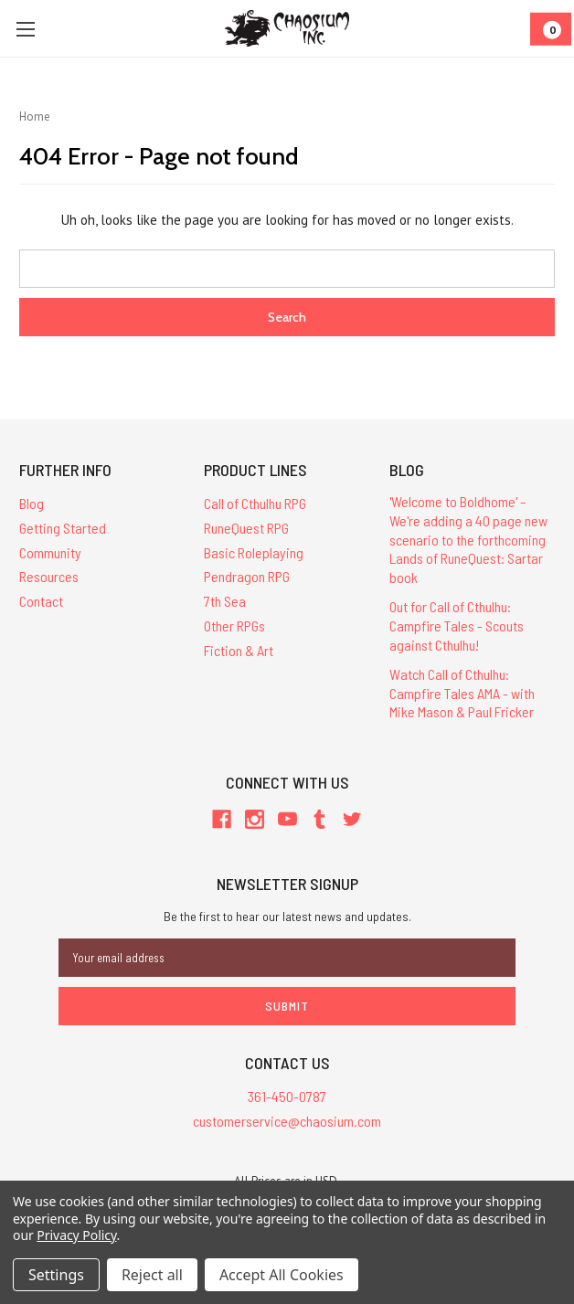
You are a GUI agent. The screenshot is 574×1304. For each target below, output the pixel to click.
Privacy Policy (76, 1235)
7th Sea (225, 601)
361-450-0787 (287, 1096)
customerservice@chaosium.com (287, 1120)
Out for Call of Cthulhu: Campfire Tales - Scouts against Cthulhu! (456, 625)
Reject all (152, 1275)
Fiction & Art (238, 650)
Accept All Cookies (281, 1275)
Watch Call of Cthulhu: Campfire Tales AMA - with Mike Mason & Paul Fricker (462, 693)
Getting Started (62, 527)
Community (50, 552)
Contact (41, 601)
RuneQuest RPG (246, 527)
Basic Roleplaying (253, 552)
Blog (31, 503)
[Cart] (550, 29)
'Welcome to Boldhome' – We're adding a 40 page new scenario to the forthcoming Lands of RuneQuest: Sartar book (468, 539)
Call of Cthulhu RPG (255, 503)
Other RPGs (234, 625)
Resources (49, 576)
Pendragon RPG (247, 576)
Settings (56, 1275)
